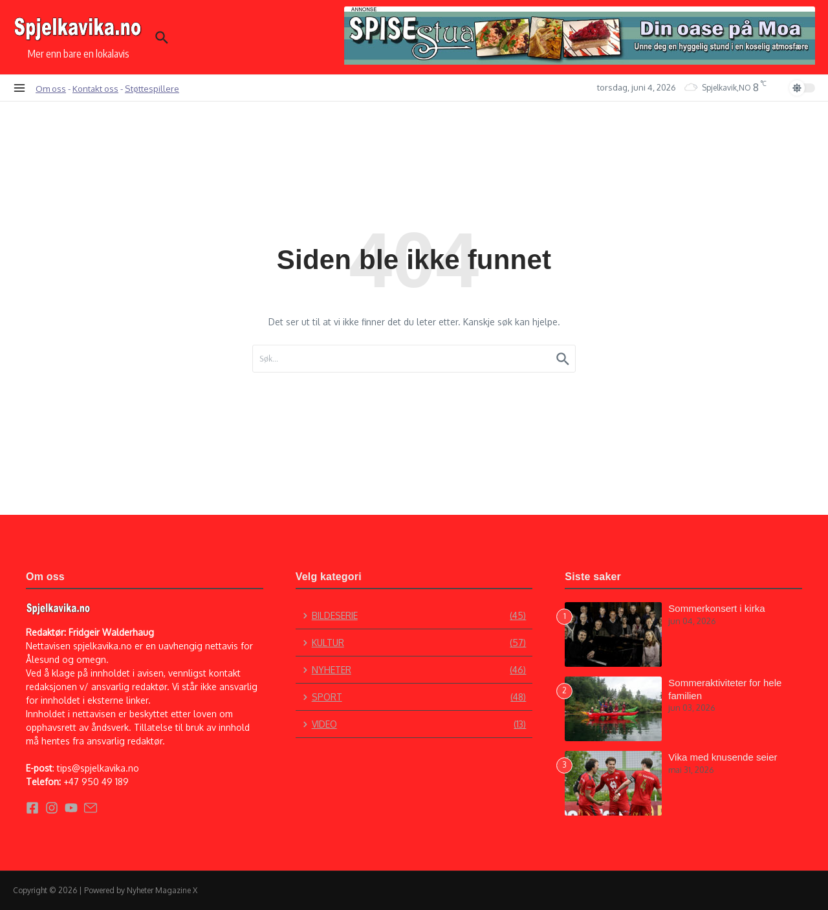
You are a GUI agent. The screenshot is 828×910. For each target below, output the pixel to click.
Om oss (51, 88)
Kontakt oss (95, 88)
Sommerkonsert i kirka (716, 608)
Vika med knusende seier (722, 757)
